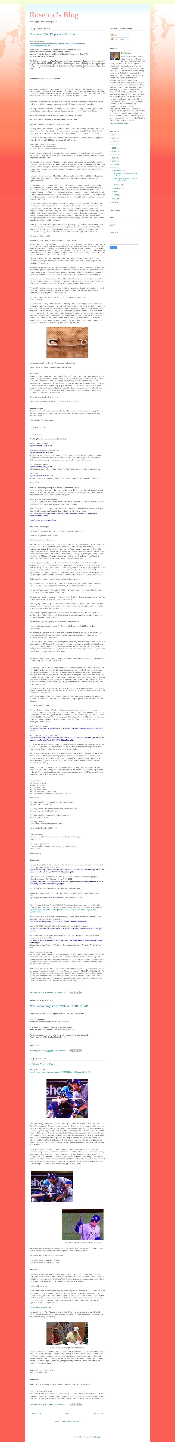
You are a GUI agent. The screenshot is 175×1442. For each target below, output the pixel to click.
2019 (114, 158)
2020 (114, 154)
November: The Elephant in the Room (53, 34)
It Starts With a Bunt (42, 1064)
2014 (114, 202)
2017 (114, 164)
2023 (114, 145)
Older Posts (98, 1414)
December (118, 171)
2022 (114, 148)
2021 (114, 151)
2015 (114, 199)
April (116, 195)
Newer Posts (36, 1414)
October (117, 185)
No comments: (60, 992)
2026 (114, 135)
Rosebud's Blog (54, 14)
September (118, 188)
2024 (114, 141)
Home (67, 1414)
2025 (114, 138)
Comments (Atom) (72, 1421)
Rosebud (127, 53)
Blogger (98, 1437)
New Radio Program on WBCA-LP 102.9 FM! (59, 1006)
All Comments (117, 39)
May (116, 191)
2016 (114, 168)
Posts (114, 35)
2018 (114, 161)
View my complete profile (119, 123)
